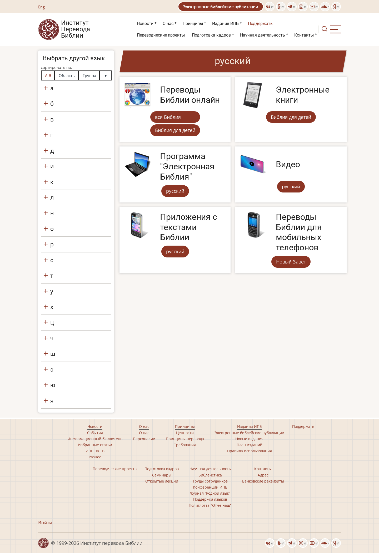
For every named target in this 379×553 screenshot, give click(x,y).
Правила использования (249, 450)
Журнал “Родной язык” (210, 493)
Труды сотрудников (210, 481)
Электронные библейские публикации (220, 6)
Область (67, 75)
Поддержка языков (210, 499)
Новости (145, 23)
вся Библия (168, 117)
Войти (45, 522)
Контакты (304, 35)
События (95, 432)
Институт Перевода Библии (75, 29)
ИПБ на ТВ (95, 450)
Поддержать (260, 23)
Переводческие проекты (161, 35)
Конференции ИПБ (210, 487)
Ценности (185, 432)
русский (175, 191)
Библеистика (210, 475)
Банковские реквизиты (263, 481)
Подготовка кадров (211, 35)
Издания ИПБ (225, 23)
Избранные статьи (95, 444)
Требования (185, 444)
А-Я (48, 75)
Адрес (263, 475)
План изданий (249, 444)
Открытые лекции (161, 481)
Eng (41, 6)
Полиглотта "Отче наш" (210, 505)
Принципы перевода (185, 438)
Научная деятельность (262, 35)
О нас (168, 23)
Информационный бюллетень (94, 438)
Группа (89, 75)
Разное (95, 456)
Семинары (161, 475)
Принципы (193, 23)
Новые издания (249, 438)
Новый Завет (291, 261)
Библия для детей (175, 130)
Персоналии (144, 438)
